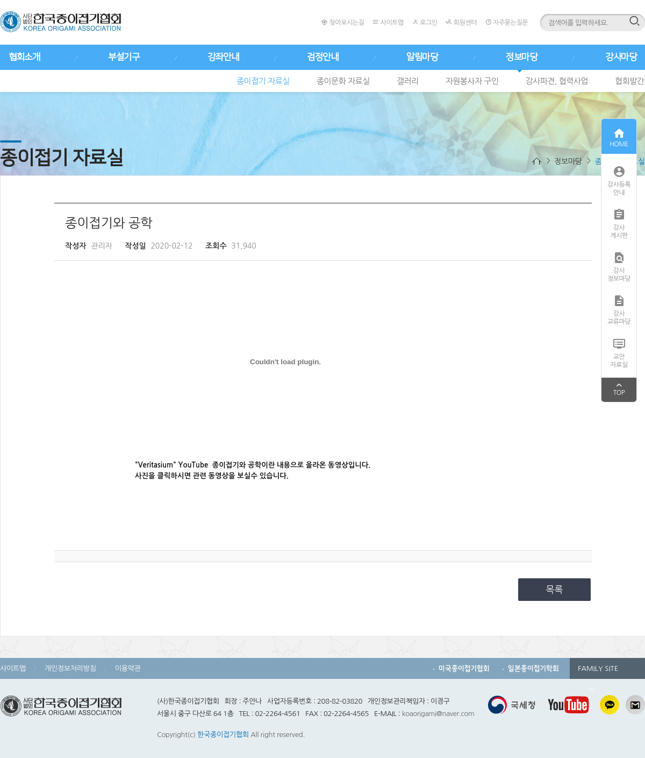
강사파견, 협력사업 (557, 81)
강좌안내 (223, 57)
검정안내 (322, 57)
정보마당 (521, 57)
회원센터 (461, 22)
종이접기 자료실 (263, 81)
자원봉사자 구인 (472, 81)
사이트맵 (387, 22)
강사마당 (620, 57)
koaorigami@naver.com (438, 713)
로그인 (425, 22)
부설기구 (123, 57)
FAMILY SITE (598, 672)
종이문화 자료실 (343, 81)
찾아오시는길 (342, 22)
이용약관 (128, 668)
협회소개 (24, 57)
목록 (554, 589)
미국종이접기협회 (464, 668)
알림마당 (422, 57)
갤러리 (408, 81)
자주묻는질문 (506, 22)
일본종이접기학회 (533, 668)
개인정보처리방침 (70, 668)
